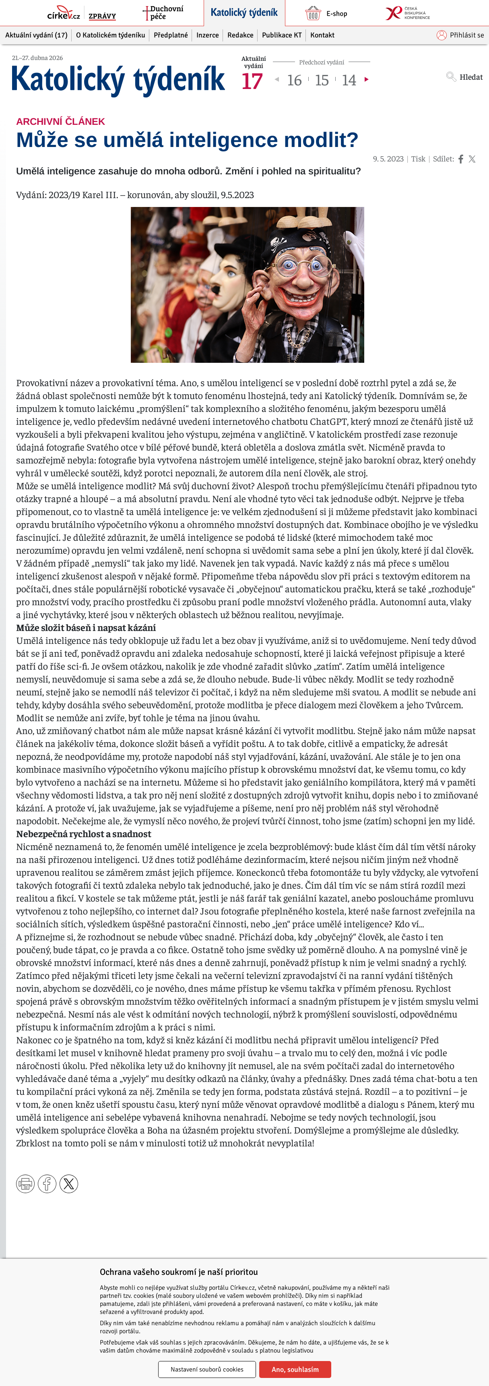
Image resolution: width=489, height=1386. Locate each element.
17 (251, 79)
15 (322, 79)
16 (294, 79)
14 (349, 79)
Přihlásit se (460, 35)
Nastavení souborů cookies (207, 1369)
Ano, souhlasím (295, 1369)
